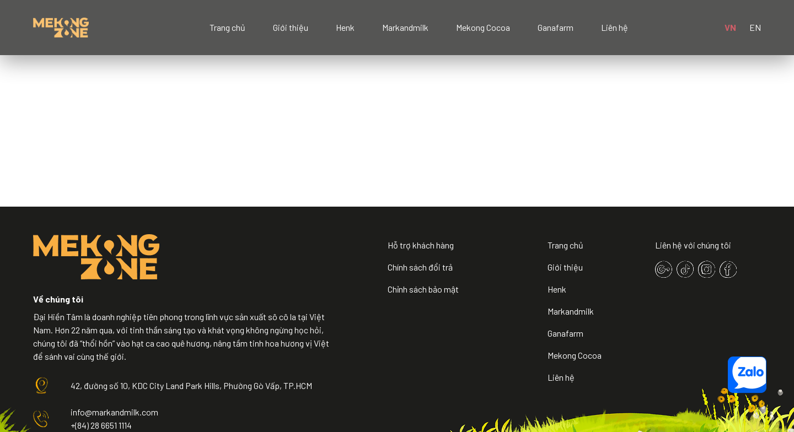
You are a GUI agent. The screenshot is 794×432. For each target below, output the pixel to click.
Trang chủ (227, 27)
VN (730, 27)
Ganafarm (555, 27)
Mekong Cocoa (483, 27)
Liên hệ (614, 27)
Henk (345, 27)
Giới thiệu (290, 27)
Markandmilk (405, 27)
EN (755, 27)
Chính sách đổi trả (420, 267)
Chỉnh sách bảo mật (423, 289)
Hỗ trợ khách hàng (421, 245)
